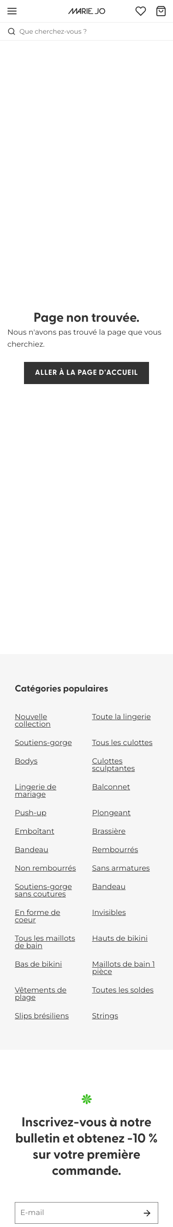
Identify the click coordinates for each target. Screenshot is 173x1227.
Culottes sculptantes (113, 765)
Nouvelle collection (33, 721)
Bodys (26, 761)
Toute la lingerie (121, 717)
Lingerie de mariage (35, 791)
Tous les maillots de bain (45, 942)
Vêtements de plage (40, 994)
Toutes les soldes (123, 990)
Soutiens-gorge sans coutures (43, 891)
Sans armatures (121, 868)
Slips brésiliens (42, 1016)
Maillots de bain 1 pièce (123, 968)
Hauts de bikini (120, 938)
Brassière (109, 831)
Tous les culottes (122, 743)
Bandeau (31, 850)
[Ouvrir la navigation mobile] (12, 11)
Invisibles (109, 912)
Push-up (31, 813)
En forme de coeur (37, 916)
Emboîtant (34, 831)
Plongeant (111, 813)
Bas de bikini (38, 964)
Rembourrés (115, 850)
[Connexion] (141, 11)
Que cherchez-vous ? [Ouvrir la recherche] (47, 31)
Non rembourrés (45, 868)
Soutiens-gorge (43, 743)
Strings (105, 1016)
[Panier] (161, 11)
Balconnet (111, 787)
